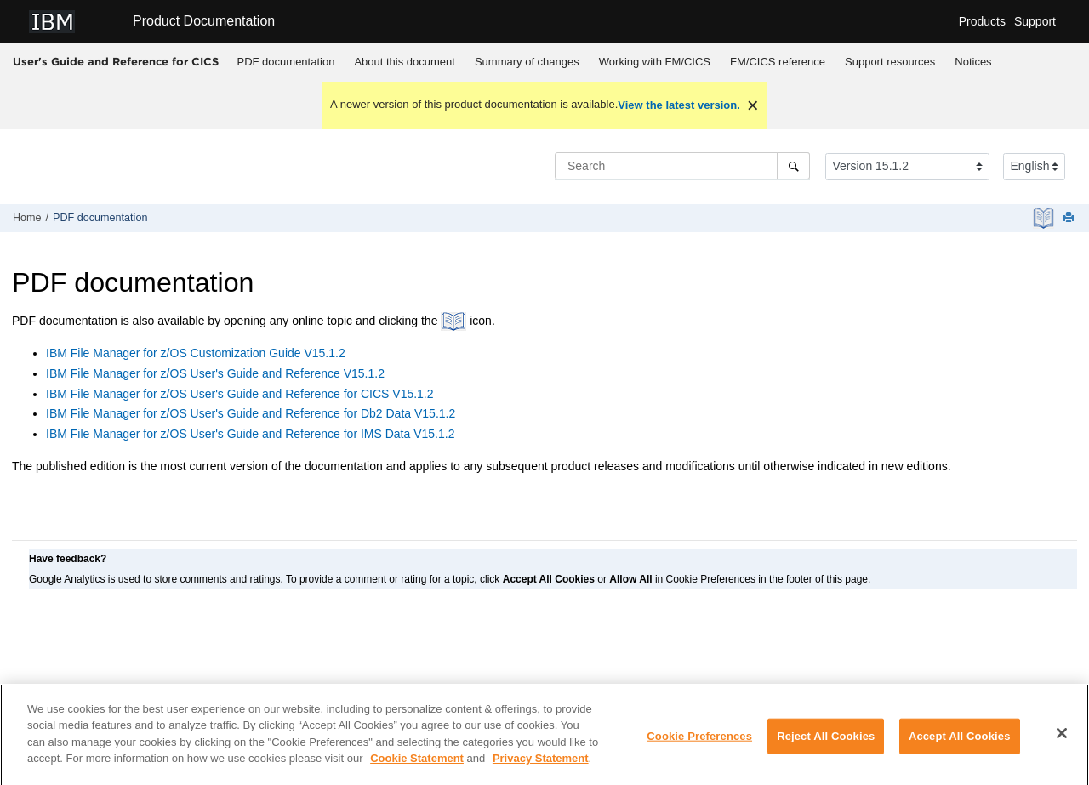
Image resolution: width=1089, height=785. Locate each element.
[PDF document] (1045, 218)
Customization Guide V (195, 353)
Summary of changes (527, 61)
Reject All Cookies (826, 742)
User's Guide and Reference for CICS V (240, 394)
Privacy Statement (541, 765)
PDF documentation (286, 61)
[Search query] (682, 165)
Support (1035, 21)
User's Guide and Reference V (215, 373)
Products (982, 21)
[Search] (793, 165)
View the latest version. (679, 105)
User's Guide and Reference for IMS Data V (250, 434)
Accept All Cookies (960, 742)
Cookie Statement (417, 765)
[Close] (1061, 740)
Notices (973, 61)
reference (777, 61)
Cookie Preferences (699, 742)
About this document (404, 61)
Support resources (890, 61)
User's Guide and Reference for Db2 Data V (250, 413)
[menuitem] (286, 62)
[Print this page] (1070, 218)
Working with (654, 61)
